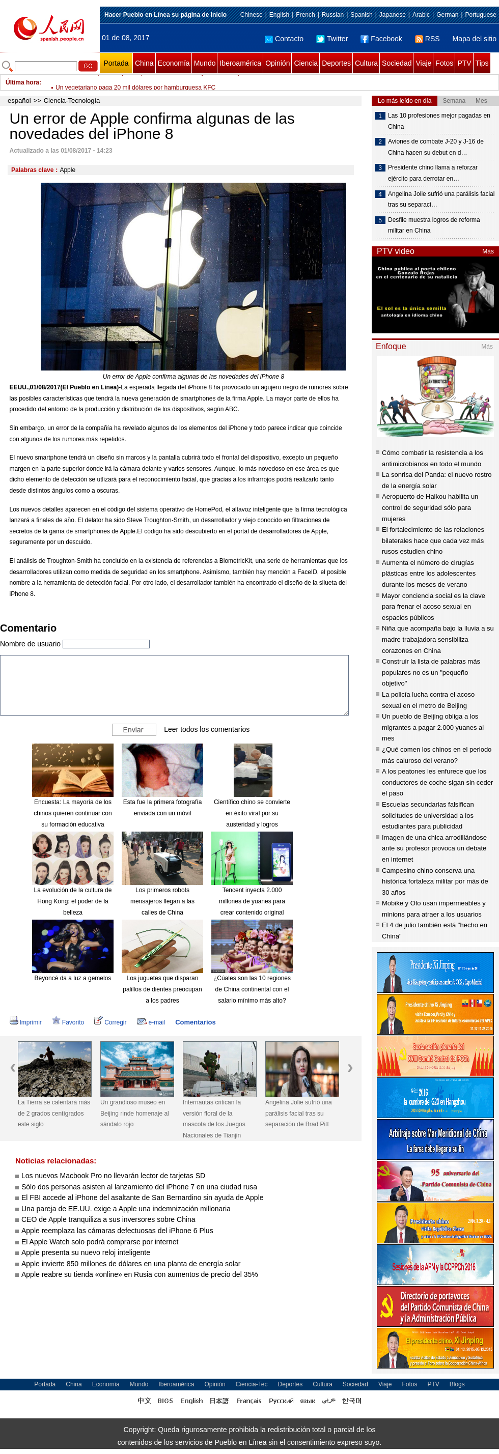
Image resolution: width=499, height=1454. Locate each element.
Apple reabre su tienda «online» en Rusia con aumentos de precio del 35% (139, 1274)
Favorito (68, 1022)
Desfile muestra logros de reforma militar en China (434, 225)
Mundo (205, 63)
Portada (115, 63)
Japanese (392, 14)
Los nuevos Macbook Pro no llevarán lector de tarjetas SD (113, 1176)
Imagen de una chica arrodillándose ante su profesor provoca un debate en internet (434, 848)
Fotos (444, 63)
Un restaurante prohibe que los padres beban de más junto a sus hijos (151, 82)
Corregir (110, 1022)
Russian (333, 14)
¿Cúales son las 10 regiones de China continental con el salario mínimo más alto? (252, 989)
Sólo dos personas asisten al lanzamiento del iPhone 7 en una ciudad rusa (139, 1187)
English (279, 14)
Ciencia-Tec (252, 1384)
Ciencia (306, 63)
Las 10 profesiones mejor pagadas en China (439, 121)
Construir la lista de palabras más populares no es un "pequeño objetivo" (431, 672)
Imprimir (26, 1022)
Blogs (457, 1384)
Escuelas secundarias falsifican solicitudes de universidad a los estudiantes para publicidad (428, 815)
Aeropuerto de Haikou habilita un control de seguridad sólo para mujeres (430, 507)
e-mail (151, 1022)
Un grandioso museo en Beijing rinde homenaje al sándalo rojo (134, 1113)
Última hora (22, 82)
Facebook (381, 39)
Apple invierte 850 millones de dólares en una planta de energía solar (130, 1264)
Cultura (366, 63)
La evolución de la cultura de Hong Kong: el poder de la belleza (73, 901)
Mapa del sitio (474, 39)
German (447, 14)
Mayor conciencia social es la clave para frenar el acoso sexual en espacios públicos (433, 606)
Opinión (277, 63)
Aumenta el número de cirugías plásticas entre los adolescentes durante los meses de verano (429, 573)
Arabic (421, 14)
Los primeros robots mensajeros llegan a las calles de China (162, 901)
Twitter (332, 39)
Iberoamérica (240, 63)
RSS (427, 39)
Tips (482, 63)
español (19, 100)
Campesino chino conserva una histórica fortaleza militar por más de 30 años (435, 881)
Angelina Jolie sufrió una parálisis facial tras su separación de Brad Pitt (298, 1113)
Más (488, 251)
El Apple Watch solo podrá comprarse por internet (99, 1242)
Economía (174, 63)
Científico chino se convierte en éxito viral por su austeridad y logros (252, 813)
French (305, 14)
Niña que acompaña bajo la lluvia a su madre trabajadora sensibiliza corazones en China (438, 639)
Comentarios (195, 1022)
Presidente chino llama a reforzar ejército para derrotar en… (433, 173)
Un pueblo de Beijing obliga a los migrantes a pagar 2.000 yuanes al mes (433, 727)
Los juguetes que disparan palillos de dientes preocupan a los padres (162, 989)
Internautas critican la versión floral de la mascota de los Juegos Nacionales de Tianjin (214, 1119)
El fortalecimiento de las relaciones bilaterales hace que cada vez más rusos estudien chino (433, 540)
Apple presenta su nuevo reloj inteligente (85, 1252)
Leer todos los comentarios (207, 729)
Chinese (251, 14)
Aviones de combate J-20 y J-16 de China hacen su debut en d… (436, 147)
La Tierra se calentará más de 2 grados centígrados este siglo (54, 1113)
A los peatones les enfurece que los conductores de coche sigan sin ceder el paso (437, 782)
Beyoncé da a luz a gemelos (73, 978)
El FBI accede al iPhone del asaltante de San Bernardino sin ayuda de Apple (142, 1197)
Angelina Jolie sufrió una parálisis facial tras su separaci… (441, 199)
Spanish (361, 14)
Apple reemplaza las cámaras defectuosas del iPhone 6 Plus (117, 1231)
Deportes (336, 63)
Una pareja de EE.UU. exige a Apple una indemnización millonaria (126, 1209)
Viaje (423, 63)
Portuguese (480, 14)
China (144, 63)
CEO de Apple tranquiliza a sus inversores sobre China (108, 1219)
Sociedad (396, 63)
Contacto (284, 39)
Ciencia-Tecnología (72, 100)
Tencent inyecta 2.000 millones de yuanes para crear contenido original (252, 901)
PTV (464, 63)
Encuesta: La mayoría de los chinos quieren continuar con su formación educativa (73, 813)
